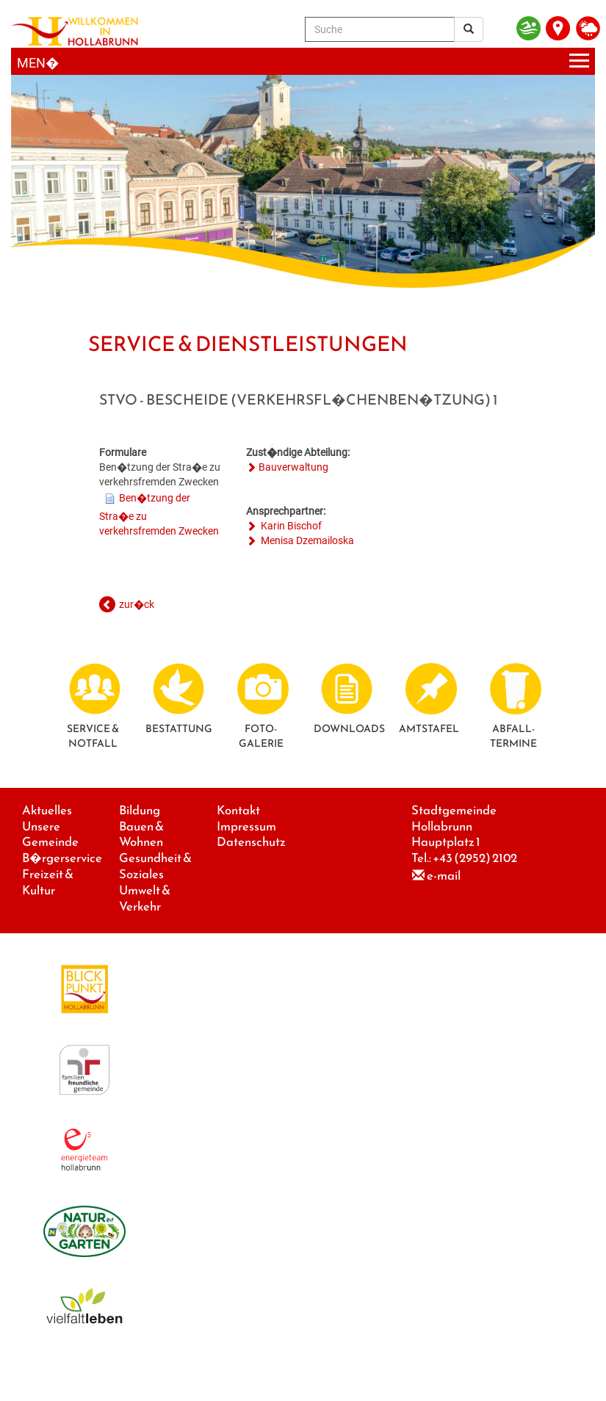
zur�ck (136, 604)
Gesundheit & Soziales (155, 866)
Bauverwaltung (293, 467)
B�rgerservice (62, 858)
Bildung (139, 810)
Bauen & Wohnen (141, 834)
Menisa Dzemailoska (306, 540)
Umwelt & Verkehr (144, 898)
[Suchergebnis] (468, 29)
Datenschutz (251, 842)
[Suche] (380, 29)
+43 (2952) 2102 (475, 858)
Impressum (246, 826)
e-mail (444, 875)
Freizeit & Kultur (47, 882)
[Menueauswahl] (303, 61)
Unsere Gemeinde (50, 834)
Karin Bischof (290, 526)
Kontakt (238, 810)
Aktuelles (47, 810)
